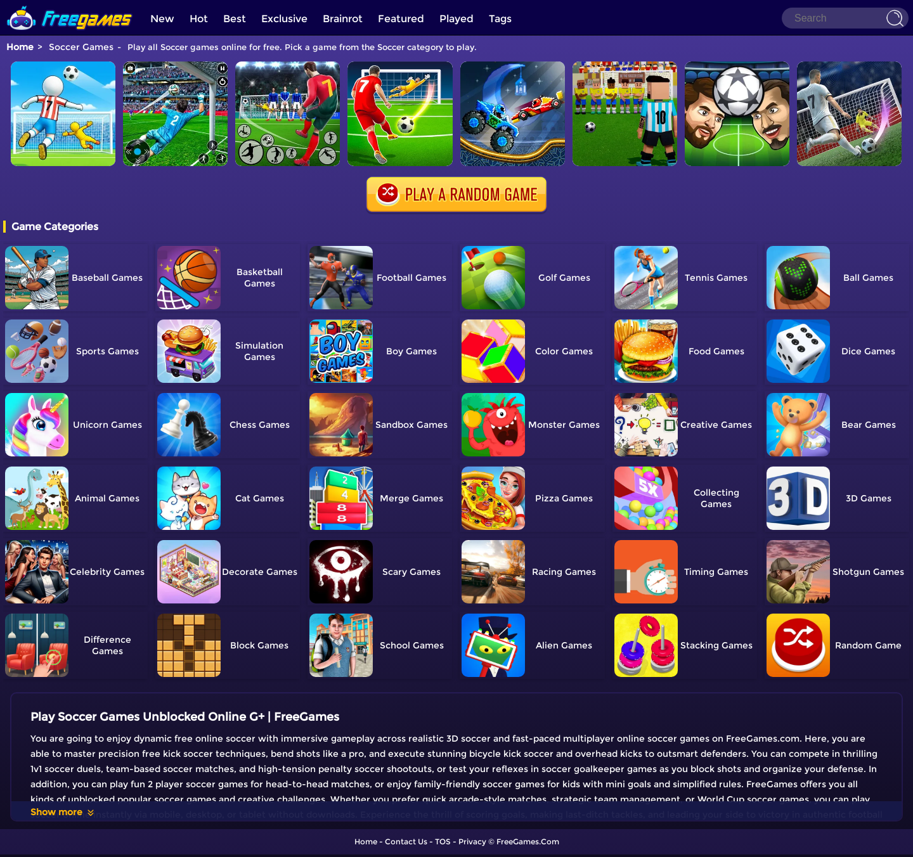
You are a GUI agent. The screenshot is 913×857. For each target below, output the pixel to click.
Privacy (472, 841)
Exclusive (284, 19)
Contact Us (406, 841)
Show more (63, 812)
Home (20, 47)
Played (456, 19)
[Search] (845, 18)
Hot (199, 19)
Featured (401, 19)
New (162, 19)
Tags (500, 19)
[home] (69, 5)
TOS (443, 841)
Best (234, 19)
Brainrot (343, 19)
